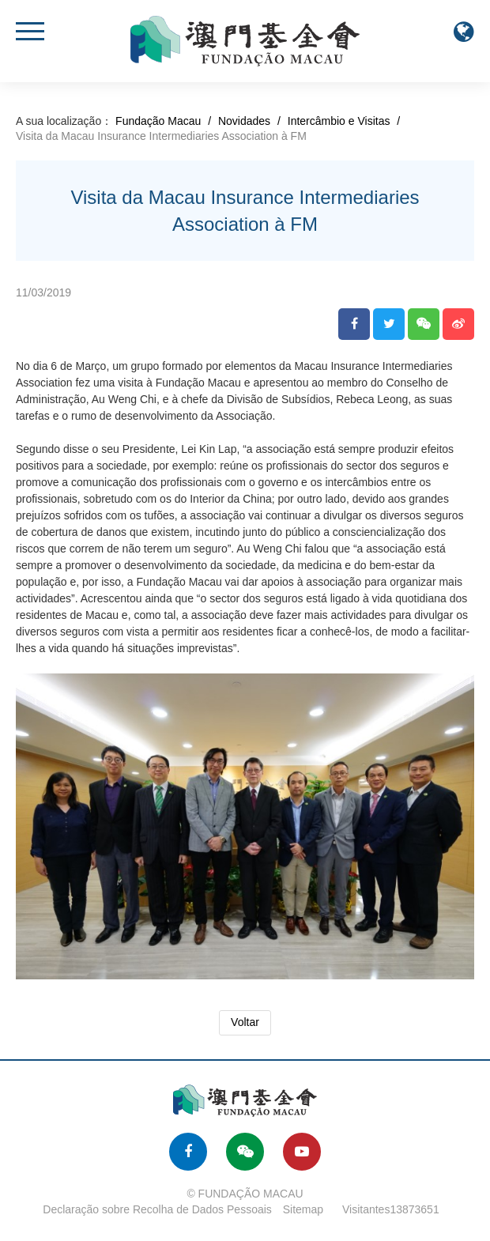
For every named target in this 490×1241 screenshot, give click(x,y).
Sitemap (303, 1209)
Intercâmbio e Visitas (339, 121)
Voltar (245, 1022)
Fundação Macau (158, 121)
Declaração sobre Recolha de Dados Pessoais (157, 1209)
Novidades (244, 121)
